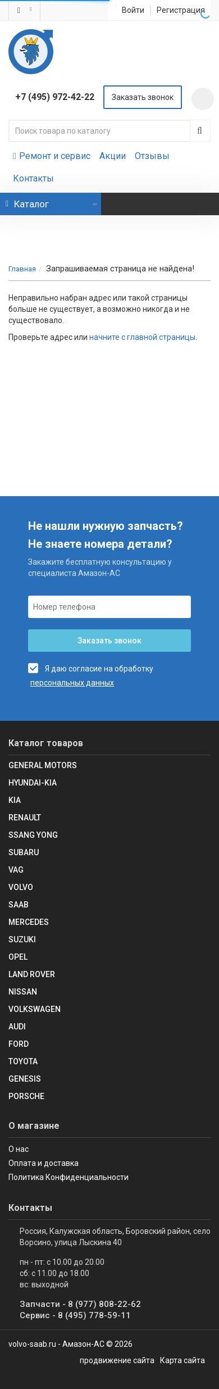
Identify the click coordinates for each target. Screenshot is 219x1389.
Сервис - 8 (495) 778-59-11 (75, 1315)
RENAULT (24, 817)
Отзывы (152, 156)
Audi (17, 1026)
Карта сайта (182, 1360)
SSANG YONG (33, 834)
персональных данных (72, 682)
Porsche (26, 1096)
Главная (22, 269)
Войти (133, 10)
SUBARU (23, 852)
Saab (18, 904)
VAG (16, 869)
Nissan (22, 991)
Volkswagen (34, 1009)
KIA (14, 800)
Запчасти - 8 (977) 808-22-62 (80, 1304)
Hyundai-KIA (32, 782)
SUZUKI (22, 939)
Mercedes (28, 922)
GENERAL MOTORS (42, 765)
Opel (18, 956)
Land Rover (31, 974)
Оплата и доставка (43, 1163)
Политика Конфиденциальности (68, 1177)
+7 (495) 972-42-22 (54, 97)
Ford (18, 1044)
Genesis (24, 1078)
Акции (112, 156)
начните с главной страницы (142, 337)
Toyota (23, 1061)
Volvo (20, 887)
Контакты (33, 178)
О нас (18, 1149)
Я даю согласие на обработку (90, 668)
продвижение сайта (117, 1360)
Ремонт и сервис (51, 156)
